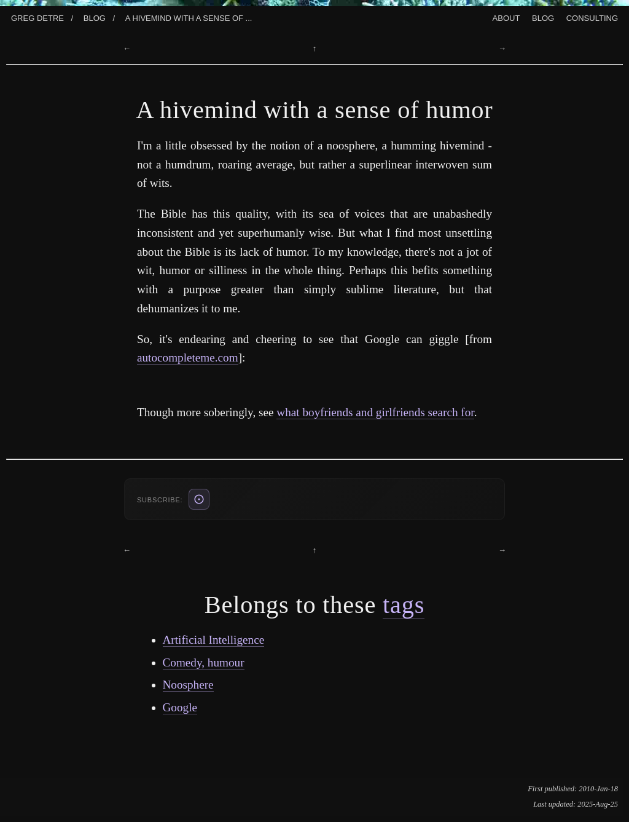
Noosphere (188, 684)
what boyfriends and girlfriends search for (375, 412)
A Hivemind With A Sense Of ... (188, 16)
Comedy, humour (203, 662)
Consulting (592, 16)
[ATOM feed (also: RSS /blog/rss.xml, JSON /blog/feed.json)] (199, 499)
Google (180, 707)
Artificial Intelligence (214, 639)
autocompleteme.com (187, 357)
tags (403, 604)
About (506, 16)
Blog (95, 16)
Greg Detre (37, 16)
